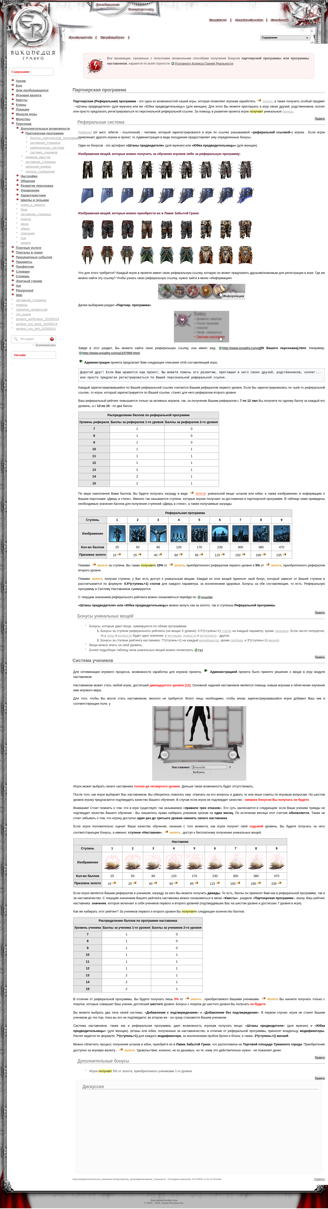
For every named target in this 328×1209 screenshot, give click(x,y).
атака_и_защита (33, 205)
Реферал (85, 132)
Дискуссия (93, 1086)
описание (27, 233)
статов (226, 631)
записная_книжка (38, 166)
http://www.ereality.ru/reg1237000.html (111, 353)
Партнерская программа (99, 89)
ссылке (207, 597)
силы (110, 635)
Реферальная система (101, 122)
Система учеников (93, 660)
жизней (273, 640)
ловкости (189, 635)
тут (200, 650)
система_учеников (43, 152)
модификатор (209, 640)
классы (26, 219)
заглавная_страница (45, 143)
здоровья (282, 631)
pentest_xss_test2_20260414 (36, 324)
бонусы (287, 111)
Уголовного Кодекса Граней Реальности (204, 63)
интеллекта (208, 635)
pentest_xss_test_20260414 (35, 328)
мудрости (125, 635)
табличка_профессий (31, 309)
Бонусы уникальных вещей (106, 616)
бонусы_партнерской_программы (55, 138)
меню (25, 224)
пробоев (237, 640)
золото (268, 101)
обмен (25, 228)
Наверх (319, 1179)
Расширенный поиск (46, 345)
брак (24, 209)
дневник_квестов (38, 157)
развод (26, 243)
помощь (21, 305)
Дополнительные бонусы (103, 1061)
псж (23, 238)
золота (201, 493)
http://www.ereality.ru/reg (241, 348)
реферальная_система (47, 147)
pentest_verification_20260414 (37, 319)
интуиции (174, 635)
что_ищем (23, 314)
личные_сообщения (40, 171)
